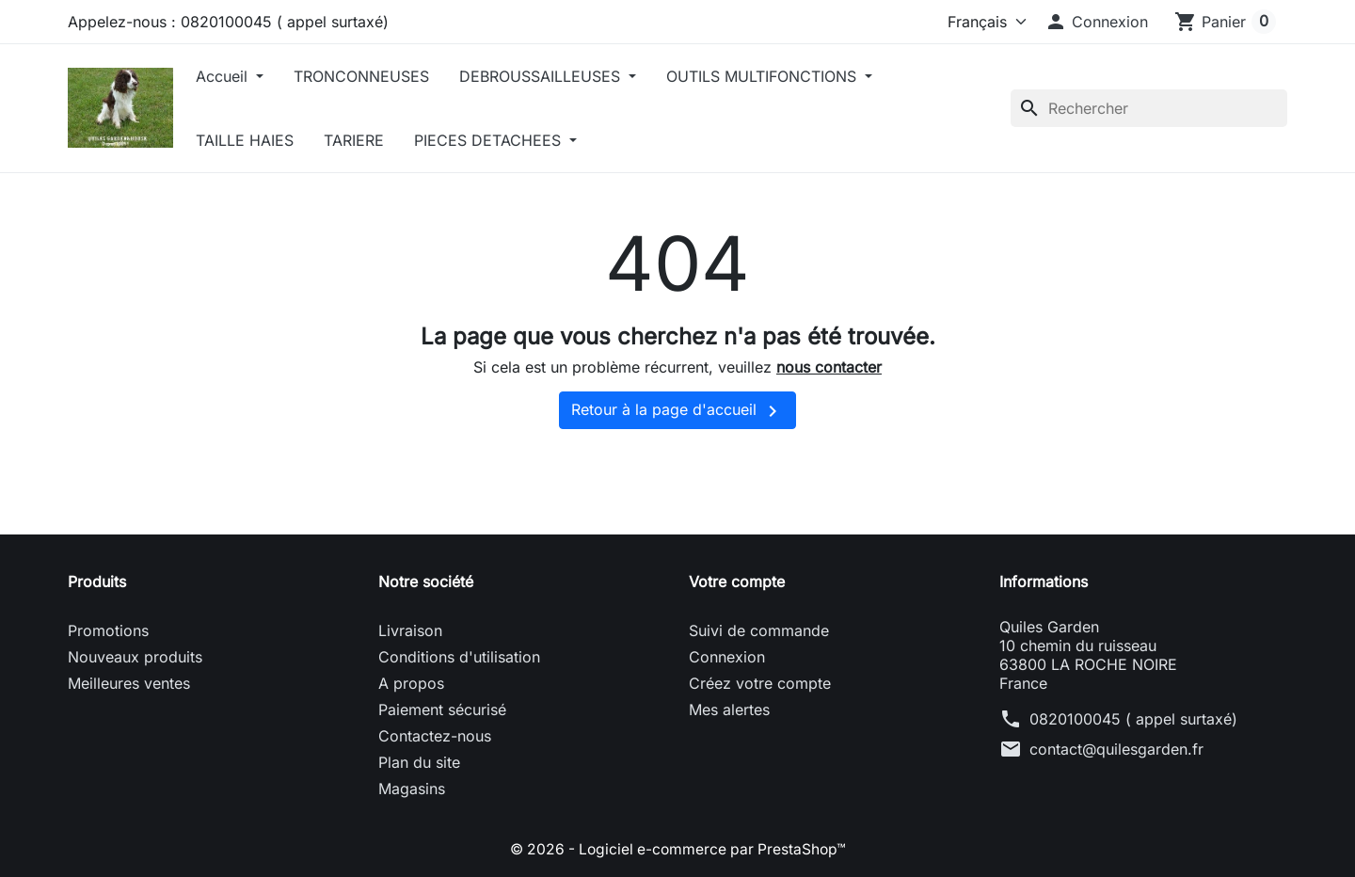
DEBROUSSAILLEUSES (553, 76)
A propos (411, 683)
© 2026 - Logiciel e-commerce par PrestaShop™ (678, 848)
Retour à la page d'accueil (677, 411)
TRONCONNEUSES (372, 76)
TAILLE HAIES (256, 140)
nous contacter (829, 367)
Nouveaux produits (135, 656)
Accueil (235, 76)
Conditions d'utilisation (459, 656)
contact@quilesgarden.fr (1116, 749)
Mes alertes (729, 709)
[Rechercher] (1149, 108)
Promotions (108, 630)
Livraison (410, 630)
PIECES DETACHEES (501, 140)
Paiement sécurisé (442, 709)
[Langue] (974, 22)
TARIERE (365, 140)
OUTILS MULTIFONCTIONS (775, 76)
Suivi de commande (759, 630)
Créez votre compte (760, 683)
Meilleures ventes (129, 683)
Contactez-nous (434, 735)
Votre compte (737, 581)
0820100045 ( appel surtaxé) (1133, 719)
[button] (1096, 22)
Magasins (411, 788)
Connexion (727, 656)
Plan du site (419, 762)
